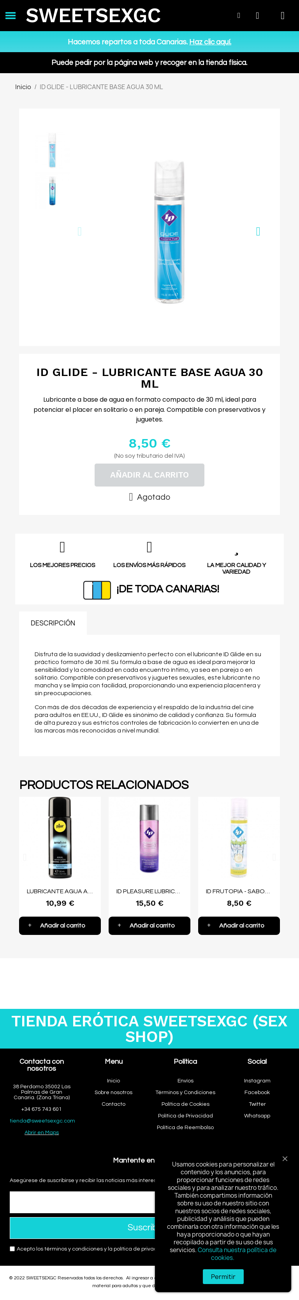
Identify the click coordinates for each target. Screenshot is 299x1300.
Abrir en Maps (42, 1132)
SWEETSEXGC (93, 15)
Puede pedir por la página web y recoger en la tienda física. (149, 63)
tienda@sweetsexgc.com (42, 1121)
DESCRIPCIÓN (53, 622)
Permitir (223, 1276)
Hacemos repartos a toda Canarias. (149, 42)
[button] (79, 231)
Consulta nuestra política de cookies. (237, 1254)
